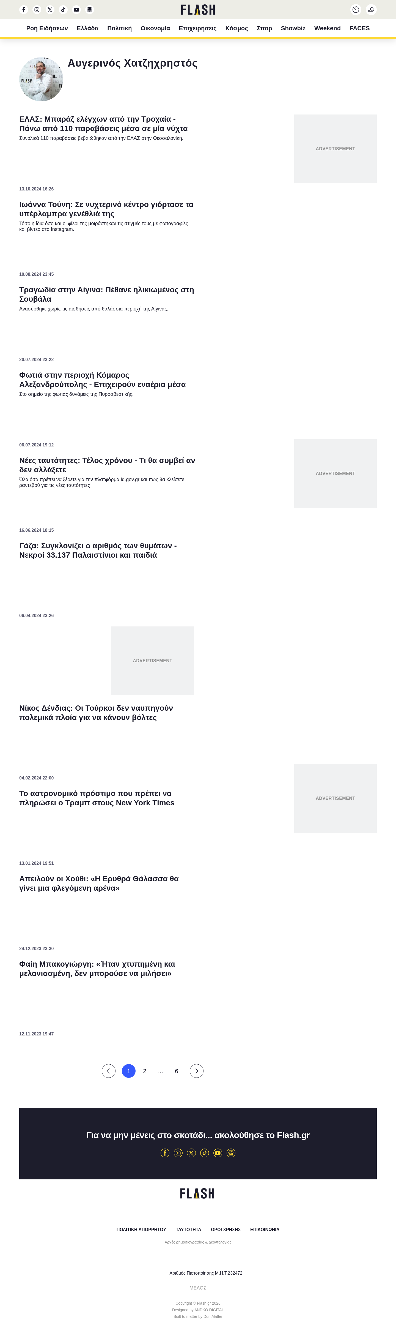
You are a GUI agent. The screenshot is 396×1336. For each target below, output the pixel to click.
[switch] (266, 652)
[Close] (293, 545)
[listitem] (198, 640)
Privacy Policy (229, 791)
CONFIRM (158, 771)
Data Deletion (166, 791)
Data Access (197, 791)
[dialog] (198, 668)
